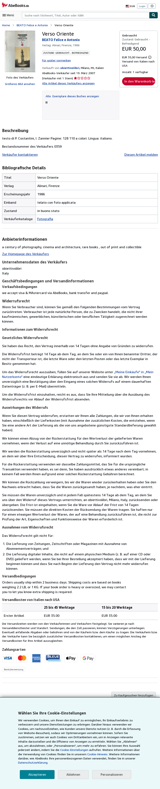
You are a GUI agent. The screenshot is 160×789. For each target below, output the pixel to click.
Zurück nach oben (80, 696)
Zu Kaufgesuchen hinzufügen (134, 676)
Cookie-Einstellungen (36, 754)
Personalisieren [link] (109, 774)
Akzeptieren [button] (36, 774)
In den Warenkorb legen (139, 81)
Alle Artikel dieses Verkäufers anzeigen (67, 83)
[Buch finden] (153, 15)
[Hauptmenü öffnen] (9, 15)
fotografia (44, 218)
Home (6, 24)
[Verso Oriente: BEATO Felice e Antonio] (20, 51)
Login (142, 6)
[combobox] (85, 15)
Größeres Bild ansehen (20, 83)
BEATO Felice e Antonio (32, 24)
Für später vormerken (56, 59)
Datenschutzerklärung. (111, 762)
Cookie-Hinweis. (57, 758)
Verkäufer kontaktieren (18, 154)
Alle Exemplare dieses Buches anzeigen (72, 95)
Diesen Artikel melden (142, 154)
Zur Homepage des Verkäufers (25, 253)
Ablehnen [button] (72, 774)
